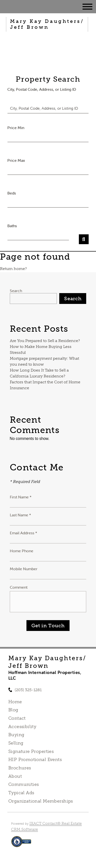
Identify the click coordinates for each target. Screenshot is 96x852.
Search (16, 290)
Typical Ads (21, 792)
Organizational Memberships (40, 801)
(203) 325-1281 (28, 690)
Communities (23, 784)
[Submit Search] (84, 239)
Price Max (16, 160)
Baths (12, 225)
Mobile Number (23, 568)
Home (15, 701)
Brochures (19, 768)
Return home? (13, 268)
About (15, 776)
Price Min (15, 127)
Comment (18, 587)
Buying (16, 734)
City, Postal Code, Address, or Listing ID (41, 89)
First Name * (21, 496)
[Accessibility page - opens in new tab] (21, 844)
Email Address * (23, 532)
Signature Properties (31, 751)
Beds (11, 193)
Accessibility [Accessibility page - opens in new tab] (22, 726)
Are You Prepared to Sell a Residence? (45, 340)
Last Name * (20, 514)
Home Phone (21, 550)
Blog (13, 710)
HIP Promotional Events (35, 759)
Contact (17, 718)
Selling (16, 743)
